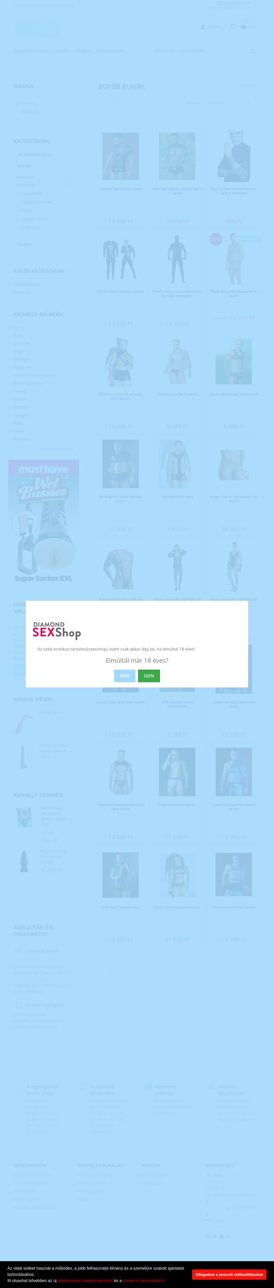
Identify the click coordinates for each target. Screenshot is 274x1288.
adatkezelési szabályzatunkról (85, 1280)
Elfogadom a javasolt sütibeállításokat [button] (229, 1275)
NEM (125, 676)
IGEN (149, 676)
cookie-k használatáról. (144, 1280)
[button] (167, 1281)
